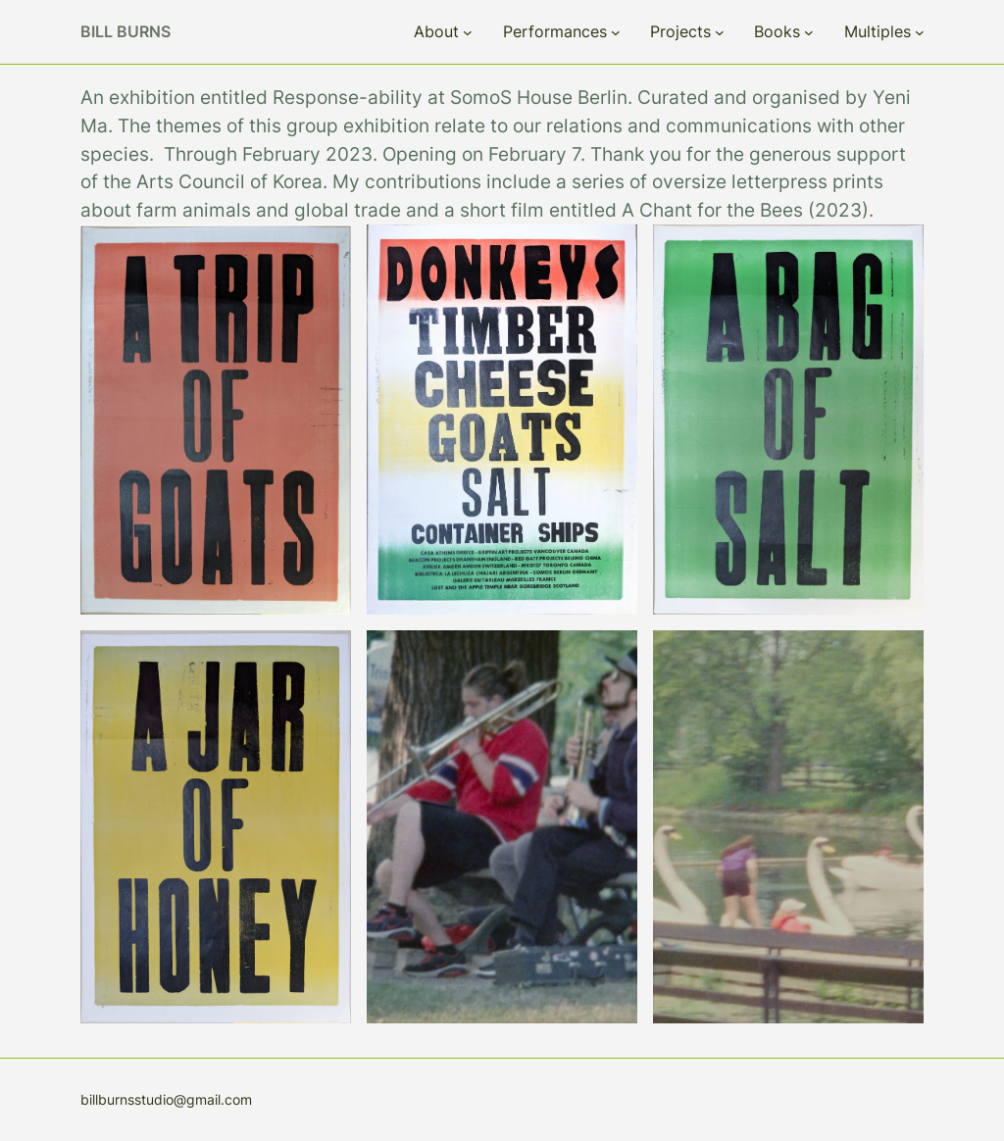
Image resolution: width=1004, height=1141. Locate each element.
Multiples (877, 31)
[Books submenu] (809, 32)
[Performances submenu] (616, 32)
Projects (680, 31)
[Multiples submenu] (920, 32)
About (436, 31)
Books (777, 31)
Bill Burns (125, 31)
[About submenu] (468, 32)
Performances (555, 31)
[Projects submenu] (720, 32)
